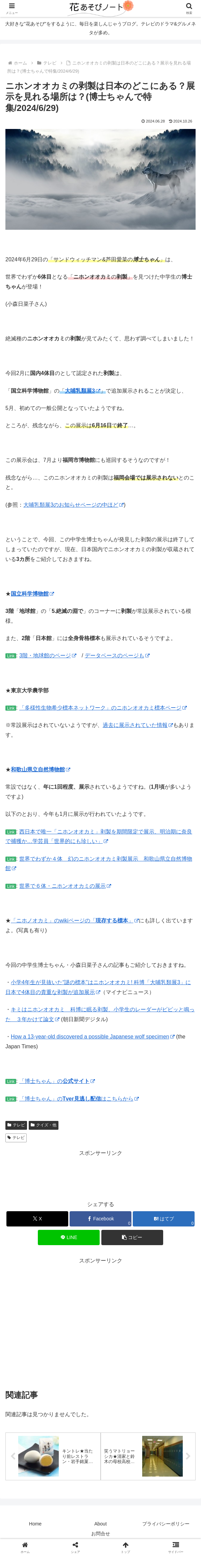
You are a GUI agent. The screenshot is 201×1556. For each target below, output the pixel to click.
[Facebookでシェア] (100, 1218)
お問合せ (100, 1534)
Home (35, 1524)
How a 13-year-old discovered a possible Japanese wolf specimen (93, 1036)
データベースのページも (117, 655)
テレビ (16, 1125)
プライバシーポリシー (166, 1524)
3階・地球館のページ (47, 655)
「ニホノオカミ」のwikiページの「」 (75, 920)
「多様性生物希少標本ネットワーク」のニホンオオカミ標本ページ (103, 708)
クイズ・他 (43, 1125)
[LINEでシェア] (69, 1237)
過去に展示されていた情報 (138, 725)
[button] (132, 1237)
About (100, 1524)
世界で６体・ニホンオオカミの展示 (65, 886)
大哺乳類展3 (82, 391)
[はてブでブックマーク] (164, 1218)
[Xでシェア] (37, 1218)
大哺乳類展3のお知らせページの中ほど (73, 505)
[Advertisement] (100, 1175)
